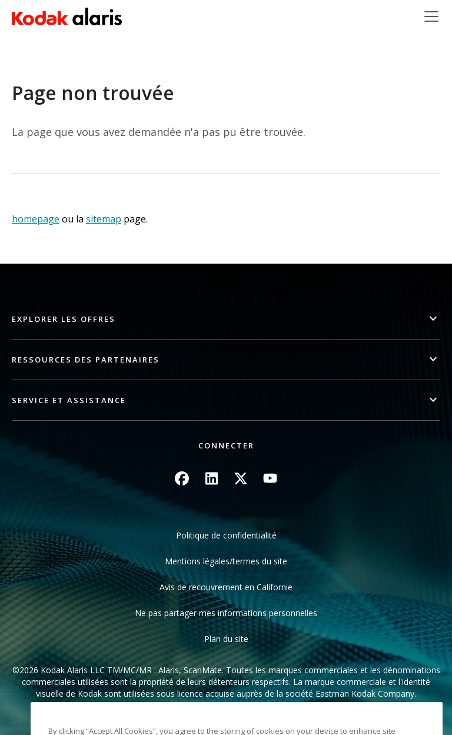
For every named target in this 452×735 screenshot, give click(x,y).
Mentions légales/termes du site (226, 561)
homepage (35, 218)
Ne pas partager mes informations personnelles (226, 612)
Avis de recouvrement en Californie (226, 587)
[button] (226, 319)
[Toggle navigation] (431, 16)
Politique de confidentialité (226, 535)
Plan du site (226, 638)
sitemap (103, 218)
